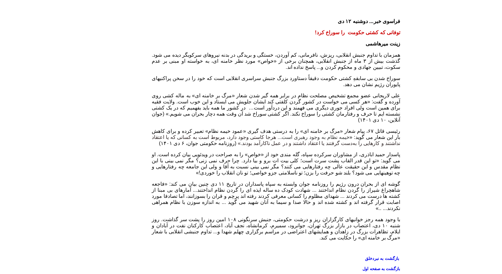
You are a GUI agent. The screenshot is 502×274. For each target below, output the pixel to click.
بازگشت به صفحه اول (356, 268)
